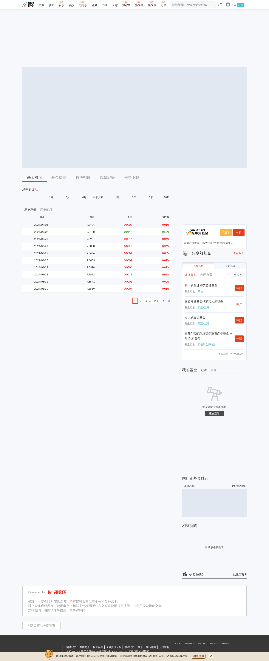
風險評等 (107, 177)
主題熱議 (230, 265)
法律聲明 (164, 647)
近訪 (204, 370)
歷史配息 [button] (46, 209)
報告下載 (131, 177)
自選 (214, 370)
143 (156, 300)
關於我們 (71, 647)
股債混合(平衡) (206, 344)
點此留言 (238, 574)
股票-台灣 (203, 323)
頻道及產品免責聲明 (41, 625)
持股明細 (83, 177)
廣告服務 (98, 647)
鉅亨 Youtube (190, 649)
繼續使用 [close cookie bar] (198, 656)
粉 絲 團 (178, 649)
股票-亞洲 (203, 307)
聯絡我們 (129, 647)
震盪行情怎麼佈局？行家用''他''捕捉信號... (208, 243)
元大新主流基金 (195, 317)
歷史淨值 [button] (30, 209)
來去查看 (214, 413)
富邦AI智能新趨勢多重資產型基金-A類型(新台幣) (208, 335)
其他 (200, 291)
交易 (239, 233)
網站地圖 (151, 647)
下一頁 (166, 300)
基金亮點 (198, 265)
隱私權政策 (181, 656)
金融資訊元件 (113, 647)
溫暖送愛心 (226, 649)
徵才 (140, 647)
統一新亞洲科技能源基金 (201, 285)
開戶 (226, 233)
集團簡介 (84, 647)
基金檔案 (58, 177)
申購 (239, 288)
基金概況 (34, 177)
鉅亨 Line (202, 649)
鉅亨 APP (214, 649)
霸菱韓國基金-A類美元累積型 (204, 301)
